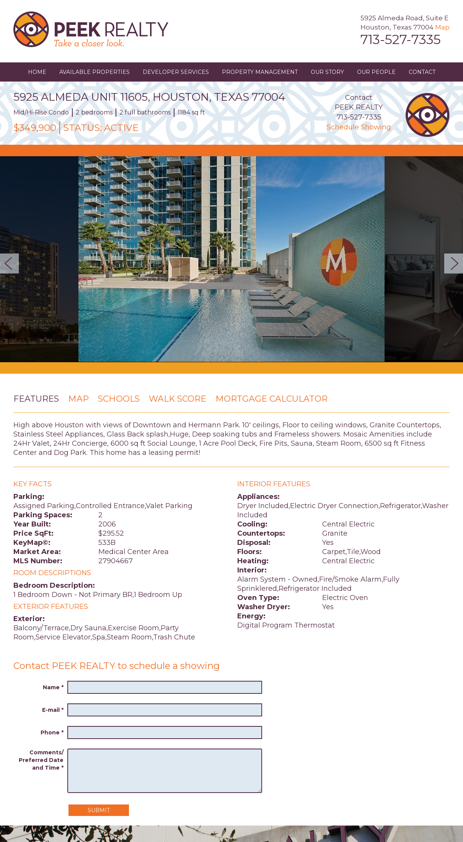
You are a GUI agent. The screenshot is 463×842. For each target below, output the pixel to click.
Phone (52, 732)
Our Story (327, 72)
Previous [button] (11, 263)
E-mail (53, 709)
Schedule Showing (359, 127)
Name (53, 687)
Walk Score (177, 399)
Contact (422, 72)
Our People (376, 72)
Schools (119, 399)
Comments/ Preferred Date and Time (41, 760)
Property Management (260, 72)
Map (442, 27)
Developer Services (176, 72)
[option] (231, 259)
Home (37, 72)
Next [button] (451, 263)
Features (36, 399)
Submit (99, 810)
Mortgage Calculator (271, 399)
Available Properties (94, 72)
